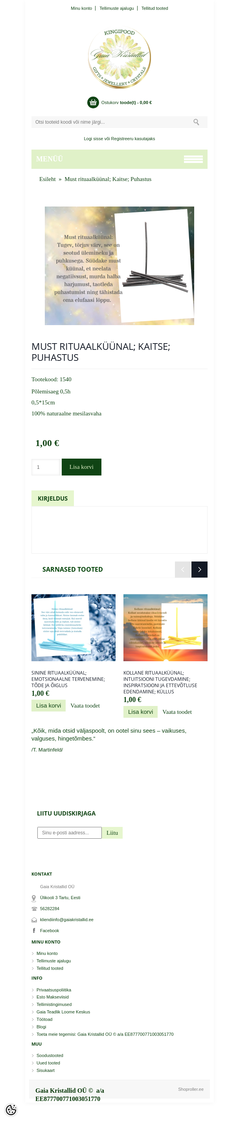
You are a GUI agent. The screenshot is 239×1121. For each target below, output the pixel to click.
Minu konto (81, 8)
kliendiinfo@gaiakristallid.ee (67, 919)
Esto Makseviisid (53, 997)
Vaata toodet (85, 705)
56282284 (49, 908)
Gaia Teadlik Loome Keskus (63, 1011)
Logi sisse (93, 138)
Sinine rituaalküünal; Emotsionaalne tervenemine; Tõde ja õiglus (68, 679)
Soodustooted (50, 1055)
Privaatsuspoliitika (54, 990)
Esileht (47, 179)
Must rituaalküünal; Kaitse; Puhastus (107, 179)
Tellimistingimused (54, 1004)
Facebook (49, 930)
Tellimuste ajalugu (116, 8)
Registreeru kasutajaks (133, 138)
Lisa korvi (82, 467)
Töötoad (44, 1019)
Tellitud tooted (155, 8)
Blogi (41, 1026)
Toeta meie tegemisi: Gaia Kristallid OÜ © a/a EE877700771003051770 (105, 1034)
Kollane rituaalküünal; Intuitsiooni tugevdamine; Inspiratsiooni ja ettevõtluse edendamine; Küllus (160, 682)
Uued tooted (48, 1063)
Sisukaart (46, 1070)
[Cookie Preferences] (11, 1110)
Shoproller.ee (191, 1089)
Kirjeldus (53, 498)
